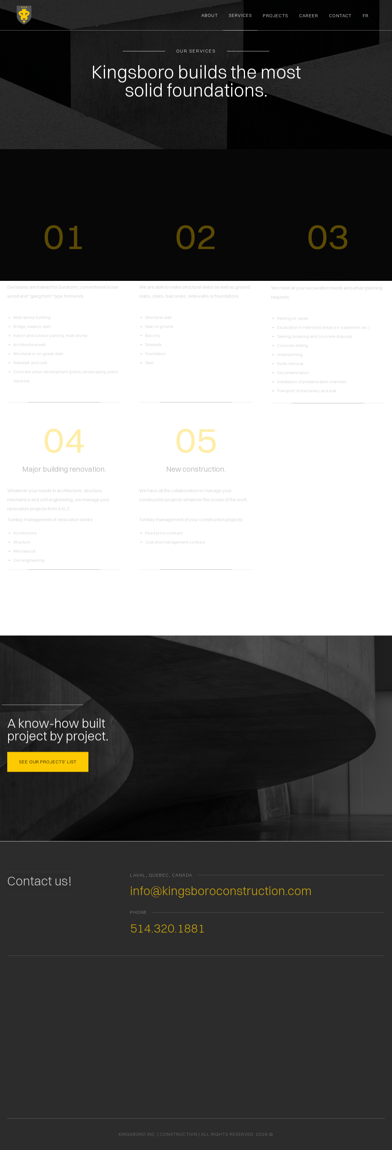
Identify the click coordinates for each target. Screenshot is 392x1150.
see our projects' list (48, 760)
